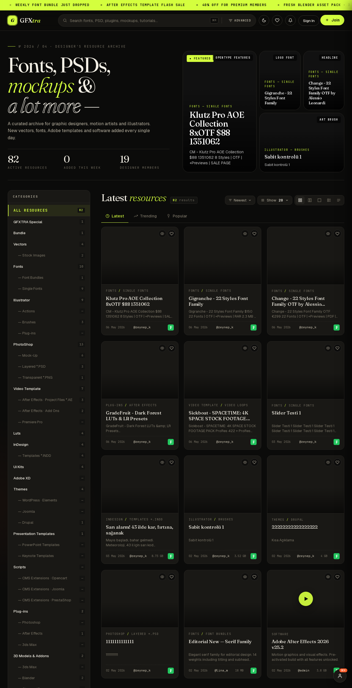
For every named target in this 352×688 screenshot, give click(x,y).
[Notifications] (290, 20)
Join (332, 20)
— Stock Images (51, 255)
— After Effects (51, 633)
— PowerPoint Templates (51, 544)
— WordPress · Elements (51, 500)
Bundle (49, 233)
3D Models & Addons (49, 656)
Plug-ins (49, 611)
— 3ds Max (51, 644)
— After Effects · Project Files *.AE (51, 400)
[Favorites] (277, 20)
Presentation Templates (49, 533)
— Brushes (51, 322)
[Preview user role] (339, 675)
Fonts (49, 266)
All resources (49, 210)
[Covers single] (319, 200)
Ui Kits (49, 466)
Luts (49, 433)
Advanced (240, 20)
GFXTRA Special (49, 221)
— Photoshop (51, 622)
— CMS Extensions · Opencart (51, 578)
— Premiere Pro (51, 422)
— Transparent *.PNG (51, 377)
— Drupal (51, 522)
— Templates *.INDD (51, 455)
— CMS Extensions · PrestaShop (51, 600)
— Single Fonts (51, 288)
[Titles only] (338, 200)
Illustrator (49, 300)
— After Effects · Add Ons (51, 411)
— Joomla (51, 511)
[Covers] (300, 200)
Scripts (49, 567)
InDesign (49, 444)
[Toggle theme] (264, 20)
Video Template (49, 388)
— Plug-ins (51, 333)
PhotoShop (49, 344)
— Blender (51, 678)
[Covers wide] (309, 200)
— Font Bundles (51, 277)
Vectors (49, 244)
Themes (49, 489)
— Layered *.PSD (51, 366)
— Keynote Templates (51, 555)
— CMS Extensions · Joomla (51, 589)
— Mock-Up (51, 355)
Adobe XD (49, 478)
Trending (145, 216)
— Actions (51, 311)
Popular (177, 216)
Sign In (309, 20)
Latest (115, 216)
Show (275, 200)
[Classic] (329, 200)
